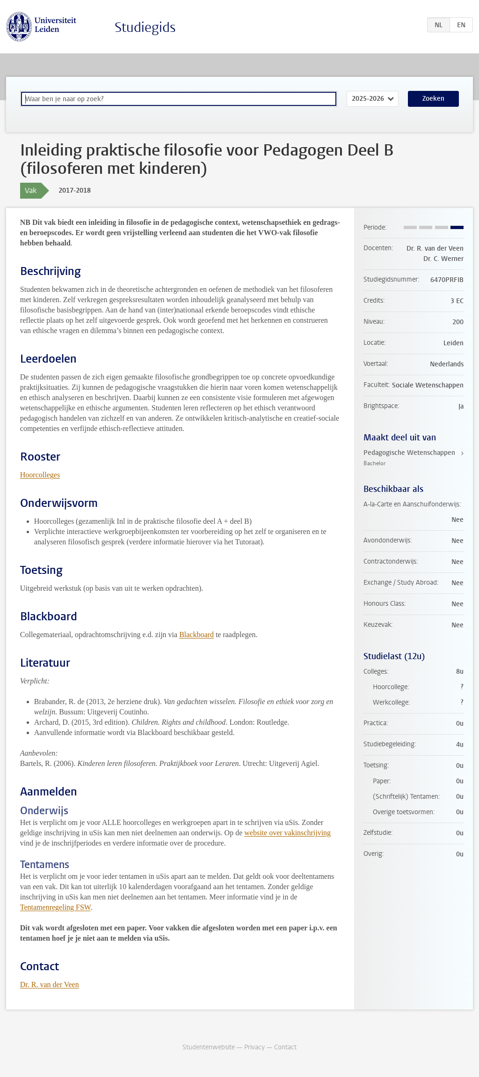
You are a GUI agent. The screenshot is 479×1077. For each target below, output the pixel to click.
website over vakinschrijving (287, 833)
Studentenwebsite (208, 1047)
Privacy (254, 1047)
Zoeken (433, 98)
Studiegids (145, 27)
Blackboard (196, 635)
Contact (285, 1047)
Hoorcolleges (40, 475)
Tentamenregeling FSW (55, 907)
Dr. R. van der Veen (49, 984)
